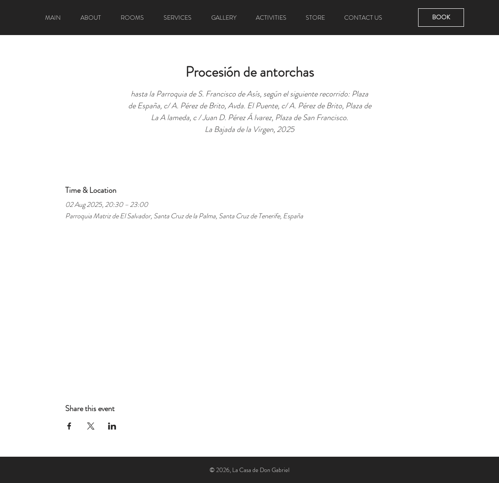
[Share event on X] (91, 426)
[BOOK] (441, 17)
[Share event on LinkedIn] (112, 426)
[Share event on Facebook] (69, 426)
